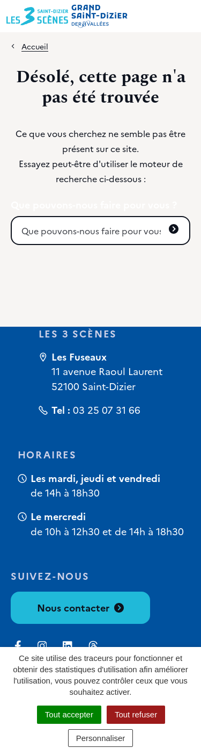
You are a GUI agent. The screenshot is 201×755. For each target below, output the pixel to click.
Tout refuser (136, 714)
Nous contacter (80, 607)
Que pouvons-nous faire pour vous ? (94, 205)
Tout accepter (69, 714)
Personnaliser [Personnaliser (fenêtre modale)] (100, 738)
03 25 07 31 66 (106, 409)
